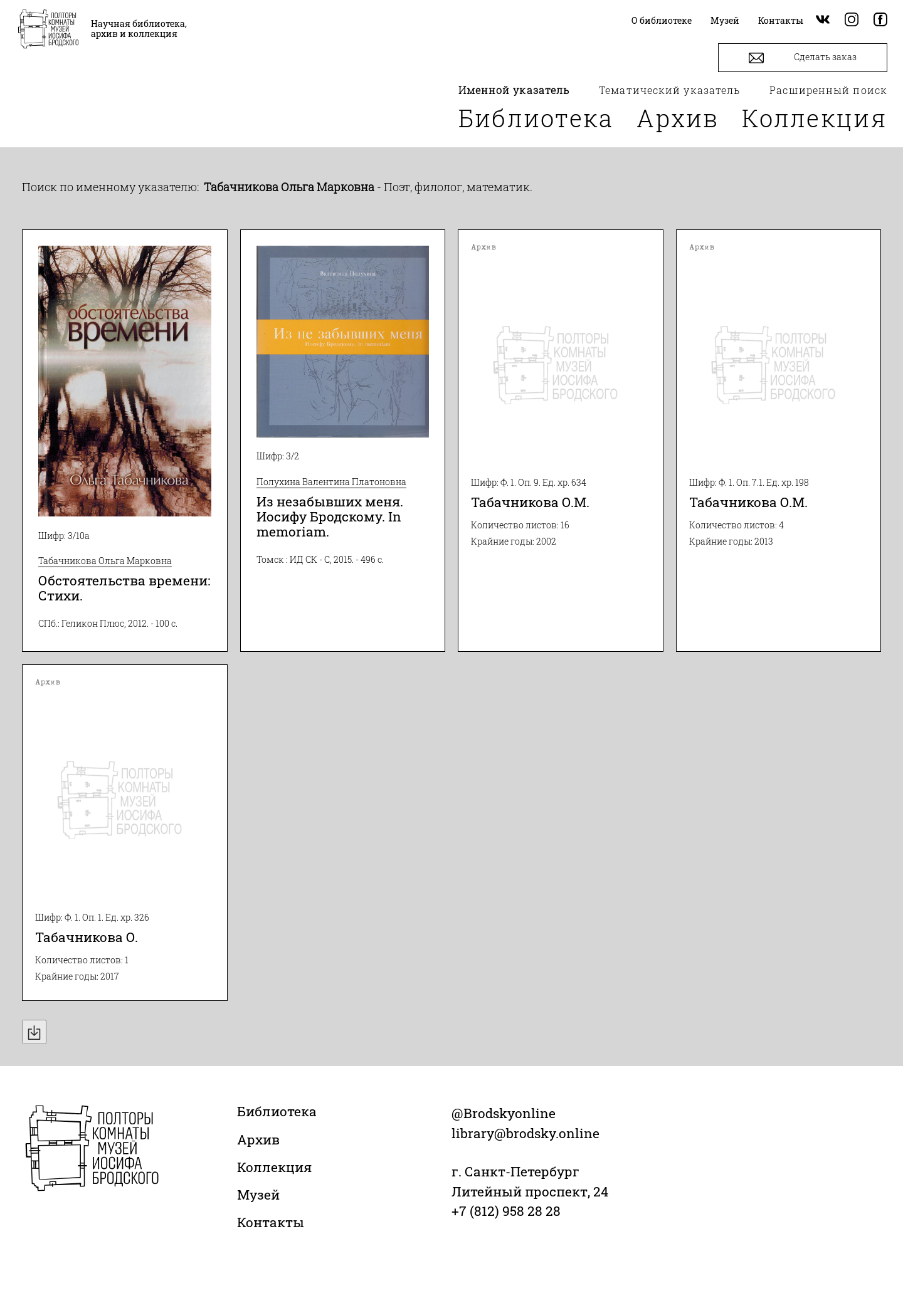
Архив (677, 117)
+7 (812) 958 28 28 (506, 1211)
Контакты (270, 1222)
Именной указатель (514, 90)
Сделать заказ (803, 58)
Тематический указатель (669, 90)
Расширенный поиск (828, 90)
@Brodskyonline (504, 1113)
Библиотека (536, 117)
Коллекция (814, 117)
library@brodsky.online (525, 1133)
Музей (258, 1194)
